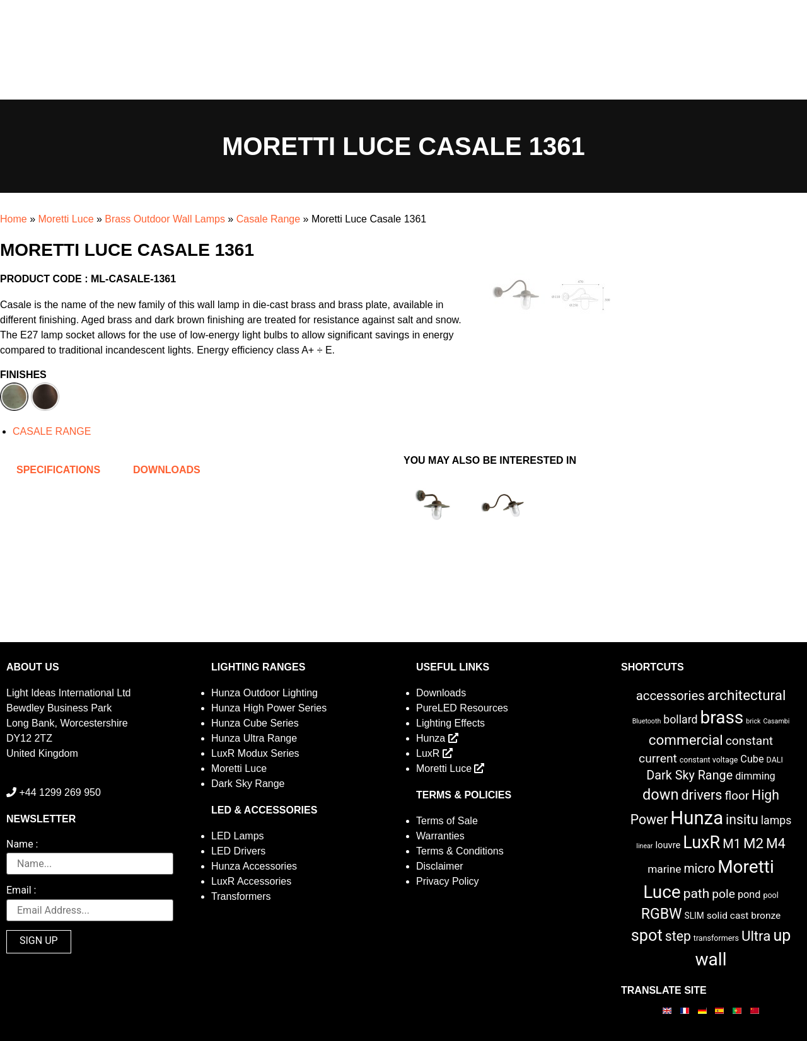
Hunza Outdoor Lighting (264, 692)
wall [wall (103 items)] (710, 959)
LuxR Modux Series (255, 753)
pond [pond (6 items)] (749, 894)
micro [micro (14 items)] (699, 868)
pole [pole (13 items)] (723, 894)
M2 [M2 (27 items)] (753, 843)
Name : (22, 844)
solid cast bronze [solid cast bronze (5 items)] (744, 915)
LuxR (434, 753)
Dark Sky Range (248, 783)
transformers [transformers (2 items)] (716, 938)
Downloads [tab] (166, 469)
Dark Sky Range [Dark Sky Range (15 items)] (689, 775)
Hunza (437, 738)
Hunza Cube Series (255, 723)
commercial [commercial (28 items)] (686, 740)
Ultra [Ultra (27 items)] (756, 936)
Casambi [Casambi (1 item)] (776, 721)
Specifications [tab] (58, 469)
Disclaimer (439, 866)
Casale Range (268, 219)
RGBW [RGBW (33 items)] (661, 914)
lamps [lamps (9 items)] (776, 820)
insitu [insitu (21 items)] (742, 819)
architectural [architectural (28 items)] (746, 695)
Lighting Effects (450, 723)
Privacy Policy (447, 881)
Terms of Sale (447, 820)
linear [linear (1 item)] (644, 846)
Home (13, 219)
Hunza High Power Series (269, 708)
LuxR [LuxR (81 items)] (701, 842)
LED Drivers (238, 851)
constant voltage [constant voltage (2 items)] (709, 759)
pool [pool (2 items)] (770, 895)
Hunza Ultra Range (254, 738)
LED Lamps (237, 836)
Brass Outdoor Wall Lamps (165, 219)
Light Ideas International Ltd (68, 692)
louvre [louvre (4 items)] (667, 845)
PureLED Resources (462, 708)
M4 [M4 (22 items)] (776, 843)
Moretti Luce (65, 219)
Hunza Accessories (254, 866)
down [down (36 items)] (660, 794)
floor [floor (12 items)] (736, 795)
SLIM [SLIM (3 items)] (694, 916)
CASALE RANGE (52, 431)
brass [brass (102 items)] (721, 717)
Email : (21, 890)
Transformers (241, 896)
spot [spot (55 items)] (647, 935)
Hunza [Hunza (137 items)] (696, 818)
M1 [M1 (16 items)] (732, 843)
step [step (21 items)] (678, 936)
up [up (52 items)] (782, 935)
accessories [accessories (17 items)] (670, 695)
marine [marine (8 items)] (664, 869)
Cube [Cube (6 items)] (751, 759)
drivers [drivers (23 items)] (701, 795)
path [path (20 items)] (696, 893)
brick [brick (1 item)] (753, 721)
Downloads (441, 692)
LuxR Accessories (251, 881)
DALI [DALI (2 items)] (775, 759)
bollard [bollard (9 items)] (680, 719)
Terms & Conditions (460, 851)
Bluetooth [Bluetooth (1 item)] (646, 721)
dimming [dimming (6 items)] (755, 776)
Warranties (440, 836)
